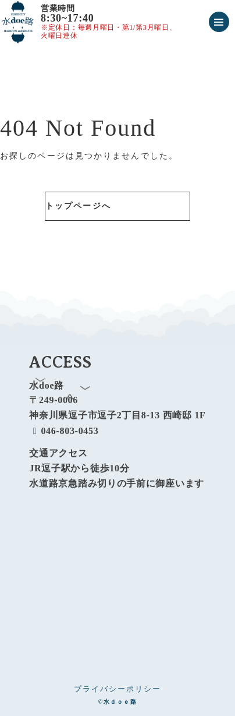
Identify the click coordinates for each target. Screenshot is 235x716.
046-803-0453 (63, 437)
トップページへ (78, 206)
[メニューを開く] (219, 22)
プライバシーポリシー (117, 689)
